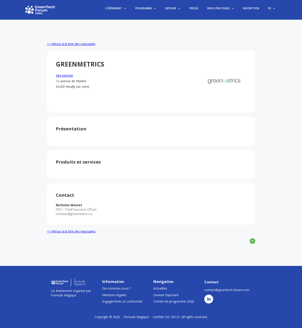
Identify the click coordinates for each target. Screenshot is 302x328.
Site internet (64, 75)
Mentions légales (114, 295)
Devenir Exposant (166, 295)
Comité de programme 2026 (173, 301)
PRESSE (193, 8)
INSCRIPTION (251, 8)
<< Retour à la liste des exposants (71, 44)
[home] (40, 9)
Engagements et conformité (122, 301)
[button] (116, 8)
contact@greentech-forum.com (226, 290)
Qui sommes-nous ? (116, 288)
